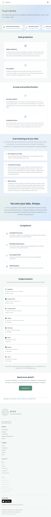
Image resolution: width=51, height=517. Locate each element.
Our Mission (4, 448)
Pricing (3, 438)
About (3, 446)
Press (3, 455)
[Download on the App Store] (7, 501)
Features (4, 432)
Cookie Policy (32, 399)
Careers (4, 450)
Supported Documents (7, 436)
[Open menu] (47, 2)
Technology (5, 434)
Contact (4, 453)
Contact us (25, 388)
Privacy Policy (13, 399)
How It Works (5, 430)
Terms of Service (22, 399)
